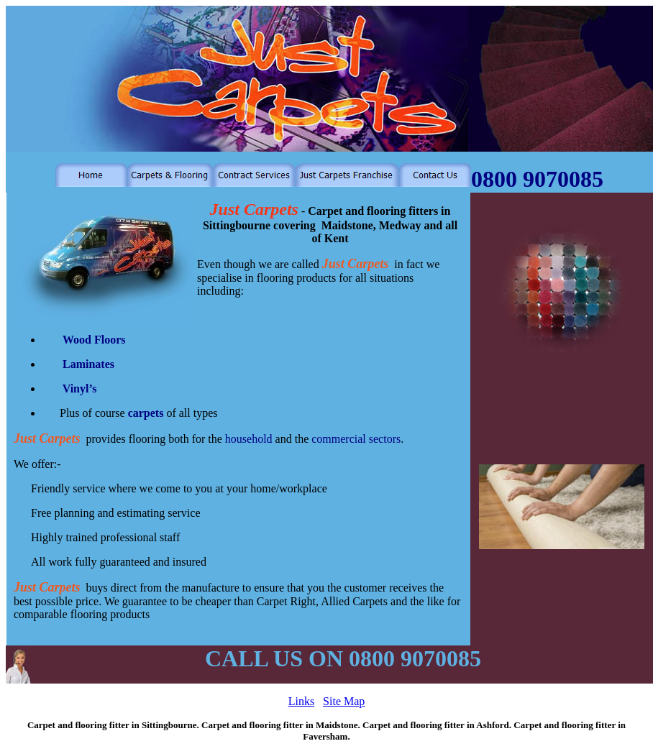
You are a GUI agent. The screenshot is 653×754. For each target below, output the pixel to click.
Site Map (344, 701)
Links (301, 701)
